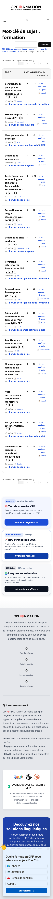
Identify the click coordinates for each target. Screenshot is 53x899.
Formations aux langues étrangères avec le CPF (13, 215)
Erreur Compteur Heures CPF (14, 116)
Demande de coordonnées (12, 157)
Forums (16, 51)
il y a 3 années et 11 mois (42, 117)
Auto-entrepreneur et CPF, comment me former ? (14, 396)
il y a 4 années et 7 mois (42, 179)
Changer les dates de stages (14, 137)
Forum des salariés (19, 199)
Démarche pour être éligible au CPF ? (13, 292)
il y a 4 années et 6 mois (42, 158)
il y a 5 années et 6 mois (42, 343)
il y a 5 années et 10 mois (42, 394)
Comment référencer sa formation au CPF (14, 265)
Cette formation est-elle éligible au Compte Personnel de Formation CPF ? (14, 182)
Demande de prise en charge (14, 239)
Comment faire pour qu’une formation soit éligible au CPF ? (13, 88)
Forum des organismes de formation (29, 104)
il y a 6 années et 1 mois (42, 449)
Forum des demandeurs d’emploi (27, 145)
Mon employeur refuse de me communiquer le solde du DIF (14, 369)
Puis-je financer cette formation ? (14, 424)
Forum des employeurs (21, 124)
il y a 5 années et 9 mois (42, 367)
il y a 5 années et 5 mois (42, 316)
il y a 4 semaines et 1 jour (42, 86)
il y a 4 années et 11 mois (42, 213)
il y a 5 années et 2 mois (42, 292)
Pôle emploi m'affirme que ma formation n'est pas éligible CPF (14, 318)
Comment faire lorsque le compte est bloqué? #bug (13, 451)
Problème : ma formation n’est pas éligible (13, 344)
